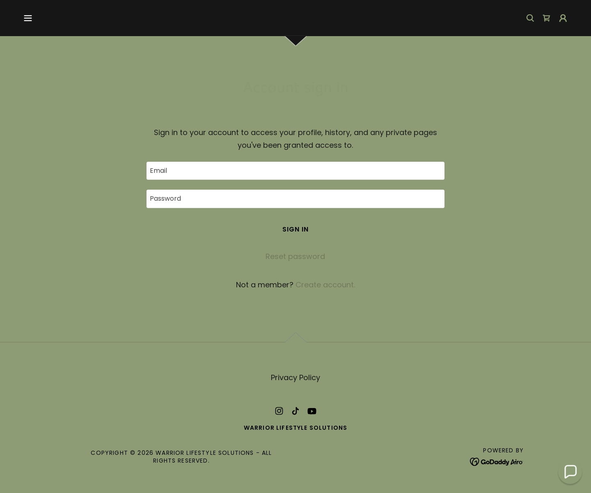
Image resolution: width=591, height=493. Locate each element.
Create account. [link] (325, 285)
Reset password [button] (295, 256)
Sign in (295, 229)
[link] (546, 18)
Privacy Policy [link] (295, 377)
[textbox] (295, 171)
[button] (28, 18)
